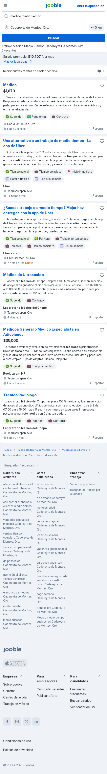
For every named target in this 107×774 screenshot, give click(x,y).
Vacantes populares (82, 484)
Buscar (53, 38)
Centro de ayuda (15, 697)
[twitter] (27, 721)
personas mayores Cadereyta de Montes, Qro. (51, 525)
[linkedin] (36, 721)
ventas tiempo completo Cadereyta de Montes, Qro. (18, 537)
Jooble (29, 765)
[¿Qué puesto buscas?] (53, 16)
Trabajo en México (16, 704)
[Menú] (6, 6)
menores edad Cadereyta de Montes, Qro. (51, 511)
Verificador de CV (82, 707)
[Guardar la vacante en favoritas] (102, 85)
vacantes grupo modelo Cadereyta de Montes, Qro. (52, 553)
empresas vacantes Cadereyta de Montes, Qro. (51, 566)
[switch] (100, 71)
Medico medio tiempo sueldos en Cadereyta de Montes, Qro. (51, 621)
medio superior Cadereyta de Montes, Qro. (17, 624)
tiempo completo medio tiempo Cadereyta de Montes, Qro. (18, 551)
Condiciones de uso (17, 741)
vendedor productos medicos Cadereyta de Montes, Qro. (17, 523)
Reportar (96, 128)
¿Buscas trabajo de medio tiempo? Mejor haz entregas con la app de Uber (43, 210)
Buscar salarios (80, 700)
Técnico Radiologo (20, 395)
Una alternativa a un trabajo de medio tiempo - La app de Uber (47, 143)
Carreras (9, 691)
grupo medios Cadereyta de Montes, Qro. (17, 565)
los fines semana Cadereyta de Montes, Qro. (51, 539)
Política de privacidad (18, 750)
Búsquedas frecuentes (22, 465)
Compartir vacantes (51, 689)
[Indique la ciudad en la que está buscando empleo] (53, 27)
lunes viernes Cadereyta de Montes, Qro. (51, 488)
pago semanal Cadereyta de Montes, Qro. (51, 598)
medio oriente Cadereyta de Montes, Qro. (17, 610)
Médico (10, 85)
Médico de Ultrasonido (23, 275)
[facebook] (7, 721)
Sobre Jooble (12, 684)
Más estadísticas (18, 61)
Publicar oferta (47, 696)
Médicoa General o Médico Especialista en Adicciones (41, 332)
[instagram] (17, 721)
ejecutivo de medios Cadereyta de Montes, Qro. (17, 596)
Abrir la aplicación (90, 6)
